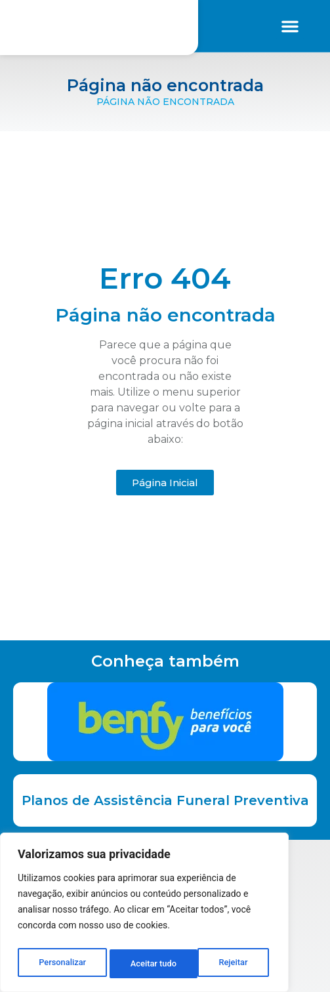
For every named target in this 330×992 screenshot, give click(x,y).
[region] (144, 915)
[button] (290, 26)
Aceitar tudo (228, 964)
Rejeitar (145, 964)
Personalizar (61, 964)
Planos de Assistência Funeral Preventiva (165, 800)
